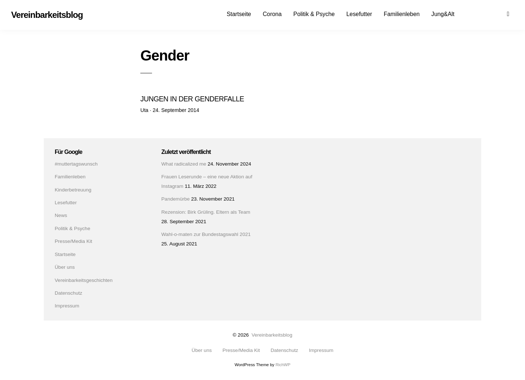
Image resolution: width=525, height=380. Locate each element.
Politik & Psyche (314, 14)
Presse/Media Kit (73, 241)
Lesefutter (359, 14)
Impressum (67, 306)
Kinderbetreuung (73, 190)
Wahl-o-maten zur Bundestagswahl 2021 (206, 234)
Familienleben (402, 14)
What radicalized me (184, 164)
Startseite (239, 14)
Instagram (487, 13)
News (61, 215)
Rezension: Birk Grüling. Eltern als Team (206, 212)
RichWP (283, 364)
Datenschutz (68, 293)
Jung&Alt (442, 14)
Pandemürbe (176, 199)
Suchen (512, 13)
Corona (272, 14)
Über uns (65, 267)
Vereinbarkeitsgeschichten (84, 280)
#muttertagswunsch (76, 164)
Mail (500, 13)
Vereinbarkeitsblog (272, 335)
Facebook (474, 13)
